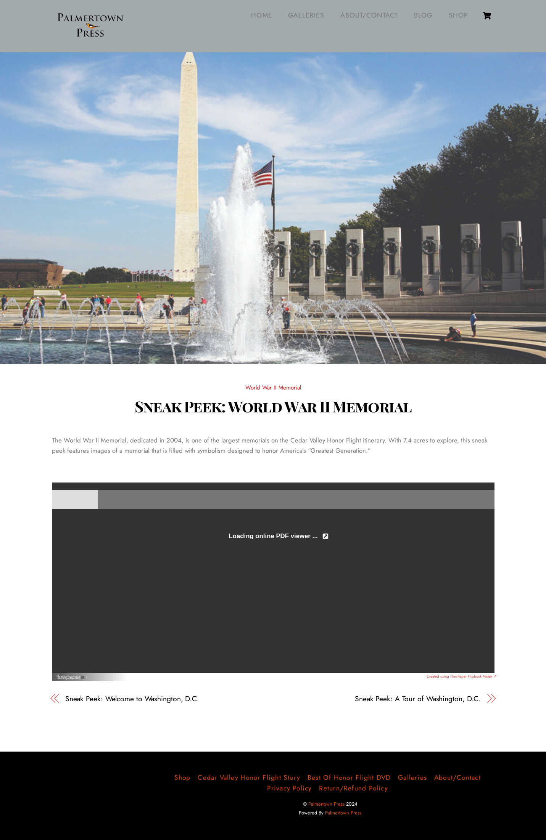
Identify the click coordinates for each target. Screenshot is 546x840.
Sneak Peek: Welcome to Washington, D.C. (132, 699)
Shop (458, 15)
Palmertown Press (326, 804)
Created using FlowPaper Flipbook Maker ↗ (461, 676)
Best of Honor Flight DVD (349, 777)
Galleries (306, 15)
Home (261, 15)
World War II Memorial (273, 387)
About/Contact (369, 15)
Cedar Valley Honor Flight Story (249, 777)
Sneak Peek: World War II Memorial (273, 406)
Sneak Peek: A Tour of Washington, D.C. (418, 699)
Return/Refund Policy (353, 788)
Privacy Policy (289, 788)
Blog (423, 15)
